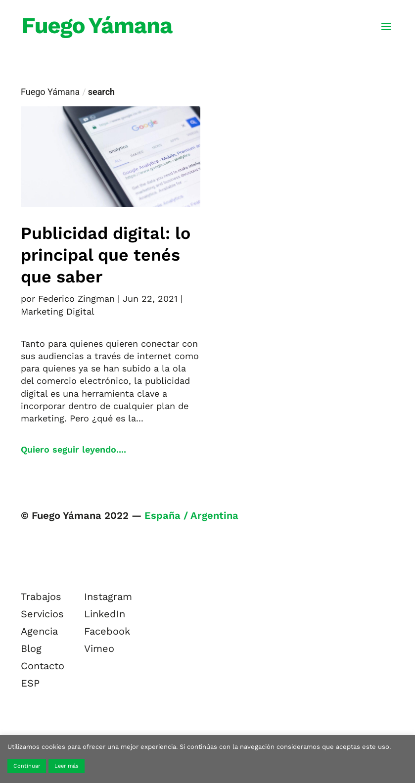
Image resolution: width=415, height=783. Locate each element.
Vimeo (99, 648)
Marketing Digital (57, 311)
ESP (30, 683)
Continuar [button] (26, 766)
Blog (31, 648)
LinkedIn (104, 614)
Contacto (42, 666)
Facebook (107, 631)
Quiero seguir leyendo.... (73, 449)
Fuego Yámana (50, 92)
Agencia (39, 631)
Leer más (66, 766)
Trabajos (41, 596)
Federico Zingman (76, 298)
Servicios (42, 614)
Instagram (108, 596)
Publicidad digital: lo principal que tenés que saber (105, 254)
